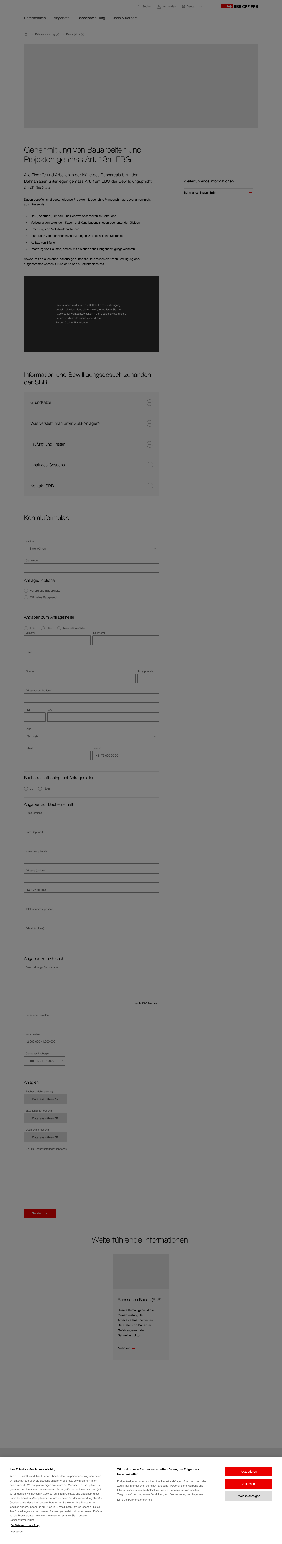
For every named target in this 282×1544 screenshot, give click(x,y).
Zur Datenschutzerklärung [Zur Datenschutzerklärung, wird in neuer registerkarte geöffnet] (25, 1525)
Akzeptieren (249, 1471)
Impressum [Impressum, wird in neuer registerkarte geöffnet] (17, 1531)
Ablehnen (248, 1483)
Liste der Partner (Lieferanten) (134, 1499)
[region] (141, 1500)
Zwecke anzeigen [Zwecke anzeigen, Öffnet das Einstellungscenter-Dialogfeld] (248, 1496)
